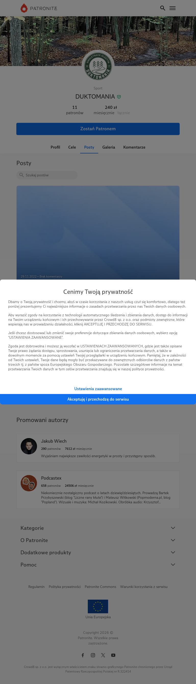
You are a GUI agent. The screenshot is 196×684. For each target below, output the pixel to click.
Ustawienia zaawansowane (98, 388)
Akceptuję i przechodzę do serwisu (98, 399)
